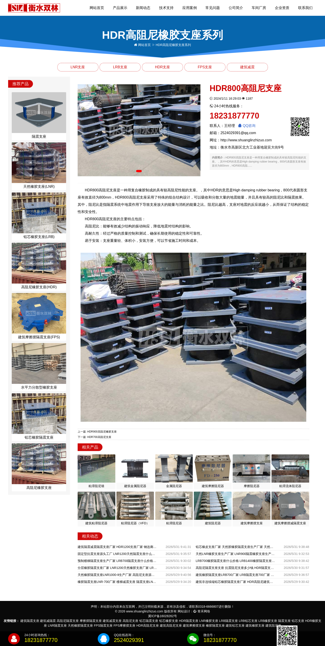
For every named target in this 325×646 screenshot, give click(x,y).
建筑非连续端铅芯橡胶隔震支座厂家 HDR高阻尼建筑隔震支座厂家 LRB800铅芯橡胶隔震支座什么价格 (235, 582)
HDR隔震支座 (188, 621)
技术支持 (166, 8)
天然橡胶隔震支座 (80, 625)
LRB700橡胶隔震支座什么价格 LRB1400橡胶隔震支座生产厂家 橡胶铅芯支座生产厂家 (235, 561)
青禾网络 (201, 611)
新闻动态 (143, 8)
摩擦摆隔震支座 (91, 621)
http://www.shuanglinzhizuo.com (246, 140)
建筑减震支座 (112, 621)
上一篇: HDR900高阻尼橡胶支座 (97, 431)
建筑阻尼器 (273, 625)
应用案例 (189, 8)
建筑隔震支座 (29, 621)
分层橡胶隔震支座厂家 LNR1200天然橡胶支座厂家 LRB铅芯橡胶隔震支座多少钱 (117, 568)
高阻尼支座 (130, 621)
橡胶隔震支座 (215, 625)
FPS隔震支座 (103, 625)
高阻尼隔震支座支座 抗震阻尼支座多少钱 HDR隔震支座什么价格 (235, 568)
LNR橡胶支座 (208, 621)
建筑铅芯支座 (235, 625)
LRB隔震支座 (228, 621)
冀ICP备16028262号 (162, 616)
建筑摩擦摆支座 (194, 625)
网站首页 (97, 8)
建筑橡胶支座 (255, 625)
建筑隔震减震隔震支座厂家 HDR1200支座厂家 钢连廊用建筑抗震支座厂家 (117, 547)
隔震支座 (284, 621)
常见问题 (212, 8)
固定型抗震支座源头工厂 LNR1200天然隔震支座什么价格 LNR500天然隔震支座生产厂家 (117, 554)
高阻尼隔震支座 (68, 621)
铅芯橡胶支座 (168, 621)
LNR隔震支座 (57, 625)
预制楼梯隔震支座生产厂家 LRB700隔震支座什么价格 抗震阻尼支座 (117, 561)
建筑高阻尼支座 (171, 625)
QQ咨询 (246, 126)
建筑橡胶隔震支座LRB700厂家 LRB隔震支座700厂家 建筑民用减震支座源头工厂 (235, 575)
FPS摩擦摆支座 (124, 625)
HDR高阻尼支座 (147, 625)
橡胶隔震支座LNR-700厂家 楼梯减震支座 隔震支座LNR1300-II (117, 582)
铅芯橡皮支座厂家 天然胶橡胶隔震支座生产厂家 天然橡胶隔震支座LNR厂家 (235, 547)
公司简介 (236, 8)
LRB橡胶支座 (267, 621)
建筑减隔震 (48, 621)
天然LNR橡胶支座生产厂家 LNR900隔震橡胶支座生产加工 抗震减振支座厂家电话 (235, 554)
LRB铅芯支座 (248, 621)
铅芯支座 (298, 621)
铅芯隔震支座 (148, 621)
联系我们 (305, 8)
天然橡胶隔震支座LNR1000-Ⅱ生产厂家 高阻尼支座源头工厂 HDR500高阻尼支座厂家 (117, 575)
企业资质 (282, 8)
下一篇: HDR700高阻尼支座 (94, 437)
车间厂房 (259, 8)
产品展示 (120, 8)
